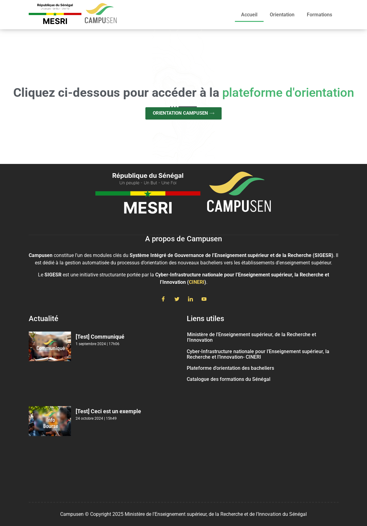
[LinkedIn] (190, 299)
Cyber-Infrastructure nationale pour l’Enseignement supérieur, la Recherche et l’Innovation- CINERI (258, 354)
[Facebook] (163, 299)
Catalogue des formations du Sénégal (228, 379)
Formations (319, 15)
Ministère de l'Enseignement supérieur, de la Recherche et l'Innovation (251, 337)
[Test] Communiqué (100, 336)
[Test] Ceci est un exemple (108, 411)
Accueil (249, 15)
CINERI (196, 282)
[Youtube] (204, 299)
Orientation (282, 15)
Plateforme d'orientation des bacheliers (230, 368)
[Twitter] (177, 299)
